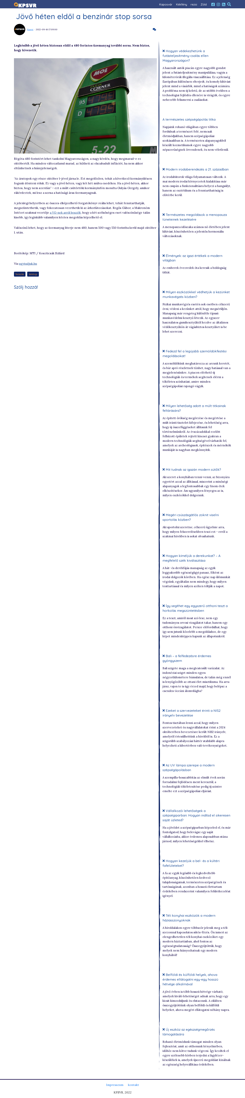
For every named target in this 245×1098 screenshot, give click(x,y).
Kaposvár (165, 4)
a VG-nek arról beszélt (65, 213)
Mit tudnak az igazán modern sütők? (192, 470)
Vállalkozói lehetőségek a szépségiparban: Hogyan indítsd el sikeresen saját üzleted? (197, 815)
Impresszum (114, 1085)
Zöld (204, 4)
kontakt (133, 1085)
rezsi (194, 4)
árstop (33, 274)
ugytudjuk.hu (28, 264)
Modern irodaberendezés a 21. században (196, 169)
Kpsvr (30, 29)
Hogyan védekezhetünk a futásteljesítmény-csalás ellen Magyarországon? (185, 56)
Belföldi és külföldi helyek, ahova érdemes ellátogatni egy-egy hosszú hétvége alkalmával (191, 979)
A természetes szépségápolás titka (189, 119)
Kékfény (181, 4)
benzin (20, 274)
